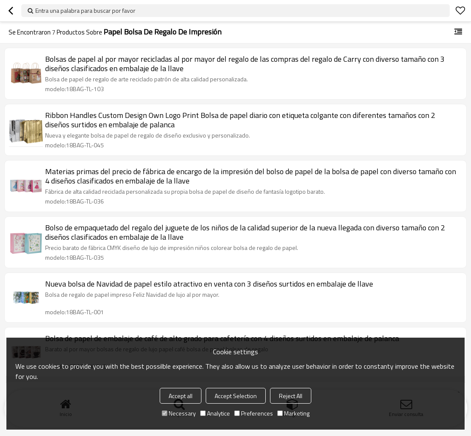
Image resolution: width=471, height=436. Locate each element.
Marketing (293, 413)
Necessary (179, 413)
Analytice (215, 413)
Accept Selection (236, 395)
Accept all (180, 395)
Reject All (290, 395)
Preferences (253, 413)
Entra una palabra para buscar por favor (85, 10)
